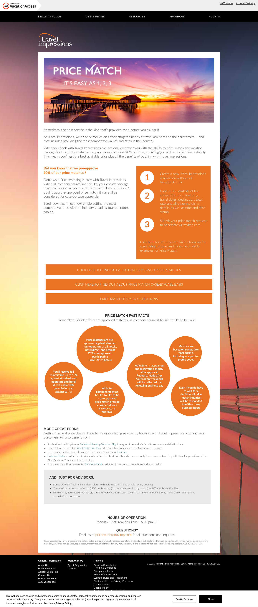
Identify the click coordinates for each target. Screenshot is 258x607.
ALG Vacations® (47, 582)
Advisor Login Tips (48, 572)
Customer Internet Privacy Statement (113, 581)
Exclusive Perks (56, 456)
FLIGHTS (214, 16)
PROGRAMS (177, 16)
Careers (71, 568)
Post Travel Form (47, 578)
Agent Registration (77, 565)
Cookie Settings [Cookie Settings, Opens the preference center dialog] (184, 600)
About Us (43, 565)
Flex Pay (122, 452)
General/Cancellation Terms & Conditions (105, 566)
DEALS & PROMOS (49, 16)
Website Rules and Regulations (110, 578)
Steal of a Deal (93, 464)
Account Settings (245, 3)
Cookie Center (101, 584)
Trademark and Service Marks (110, 591)
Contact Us (44, 575)
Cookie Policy (101, 588)
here (151, 242)
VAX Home (226, 3)
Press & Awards (46, 568)
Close (211, 600)
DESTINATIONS (95, 16)
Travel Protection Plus (88, 448)
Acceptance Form (103, 571)
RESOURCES (137, 16)
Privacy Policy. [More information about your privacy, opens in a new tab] (64, 604)
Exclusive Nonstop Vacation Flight (99, 444)
